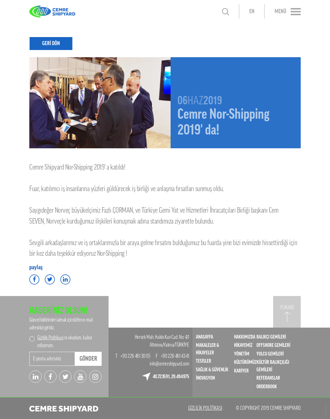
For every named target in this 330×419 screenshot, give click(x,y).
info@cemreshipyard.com (169, 363)
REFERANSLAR (268, 378)
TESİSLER (203, 361)
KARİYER (241, 370)
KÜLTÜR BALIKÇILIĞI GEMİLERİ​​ (272, 366)
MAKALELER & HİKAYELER (207, 349)
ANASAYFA (204, 337)
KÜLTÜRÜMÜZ (245, 362)
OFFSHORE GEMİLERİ (273, 345)
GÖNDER (88, 358)
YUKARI (287, 307)
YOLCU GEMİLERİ (270, 353)
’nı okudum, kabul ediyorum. (64, 341)
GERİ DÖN (51, 43)
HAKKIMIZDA (244, 337)
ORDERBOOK (266, 386)
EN (251, 11)
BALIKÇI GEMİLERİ (271, 337)
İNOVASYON (205, 378)
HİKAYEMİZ (243, 345)
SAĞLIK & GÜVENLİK (212, 369)
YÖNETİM (241, 353)
